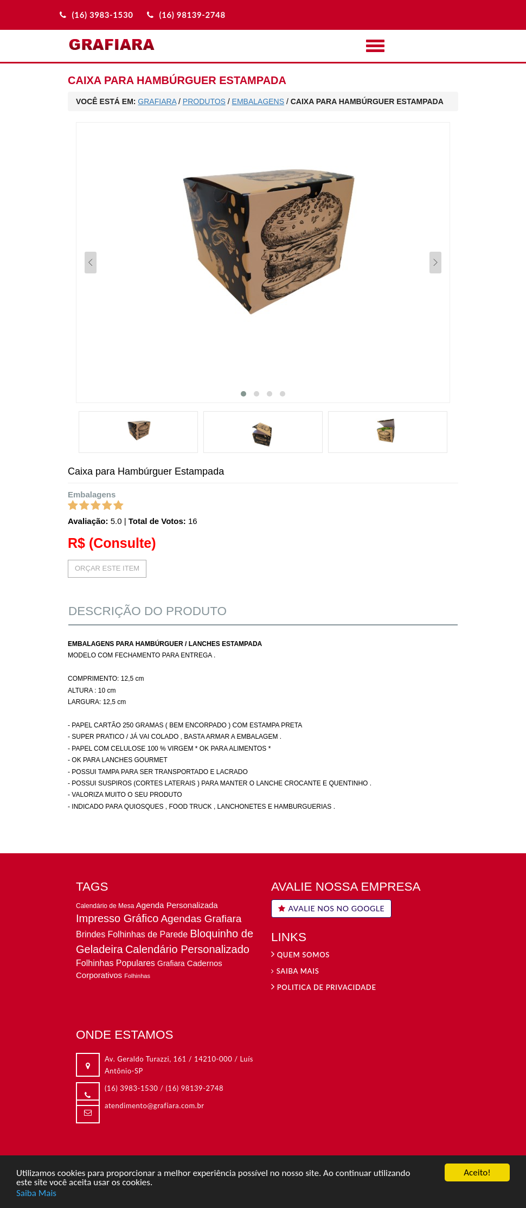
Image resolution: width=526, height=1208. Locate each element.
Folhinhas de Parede (147, 934)
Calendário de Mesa (105, 906)
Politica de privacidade (323, 987)
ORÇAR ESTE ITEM (107, 568)
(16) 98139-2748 (194, 1088)
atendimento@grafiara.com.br (154, 1105)
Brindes (90, 934)
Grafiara (171, 963)
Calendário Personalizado (187, 949)
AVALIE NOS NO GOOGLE (331, 908)
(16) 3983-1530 (131, 1088)
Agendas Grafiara (201, 918)
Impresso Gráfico (117, 918)
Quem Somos (300, 954)
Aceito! (477, 1173)
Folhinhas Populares (115, 963)
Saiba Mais (36, 1193)
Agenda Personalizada (177, 905)
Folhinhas (137, 976)
